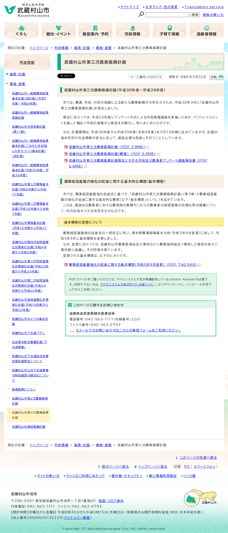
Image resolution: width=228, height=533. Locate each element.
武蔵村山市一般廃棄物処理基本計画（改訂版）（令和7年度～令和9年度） (30, 98)
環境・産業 (104, 48)
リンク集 (190, 475)
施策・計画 (82, 48)
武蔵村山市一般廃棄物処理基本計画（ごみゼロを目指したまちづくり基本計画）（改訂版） (30, 148)
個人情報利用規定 (163, 475)
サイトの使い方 (48, 475)
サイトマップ (130, 7)
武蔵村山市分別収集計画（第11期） (29, 129)
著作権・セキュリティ (127, 475)
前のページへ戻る (115, 466)
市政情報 (61, 48)
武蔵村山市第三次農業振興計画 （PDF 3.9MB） (109, 147)
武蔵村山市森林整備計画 (29, 426)
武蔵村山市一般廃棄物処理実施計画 (30, 115)
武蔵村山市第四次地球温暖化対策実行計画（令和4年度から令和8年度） (30, 247)
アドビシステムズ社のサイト (129, 284)
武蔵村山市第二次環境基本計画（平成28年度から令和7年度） (30, 208)
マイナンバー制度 (77, 517)
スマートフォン (204, 466)
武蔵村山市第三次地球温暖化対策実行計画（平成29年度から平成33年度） (30, 266)
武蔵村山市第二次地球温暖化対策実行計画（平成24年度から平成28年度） (30, 285)
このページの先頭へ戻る (198, 457)
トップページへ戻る (153, 466)
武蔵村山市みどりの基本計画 (30, 321)
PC (187, 466)
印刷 (214, 76)
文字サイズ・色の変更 (161, 7)
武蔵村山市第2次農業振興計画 (30, 401)
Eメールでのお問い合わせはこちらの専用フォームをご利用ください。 (128, 330)
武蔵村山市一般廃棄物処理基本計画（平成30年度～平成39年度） (30, 170)
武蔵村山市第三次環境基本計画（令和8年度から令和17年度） (30, 189)
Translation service (204, 7)
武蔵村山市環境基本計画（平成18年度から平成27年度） (29, 227)
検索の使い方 (213, 14)
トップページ (39, 48)
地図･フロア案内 (111, 500)
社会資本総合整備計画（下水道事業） (29, 344)
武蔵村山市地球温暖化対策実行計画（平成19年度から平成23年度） (30, 304)
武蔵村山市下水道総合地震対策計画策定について (30, 359)
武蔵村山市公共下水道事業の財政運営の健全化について (30, 375)
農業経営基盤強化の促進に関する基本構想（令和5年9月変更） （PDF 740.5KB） (135, 264)
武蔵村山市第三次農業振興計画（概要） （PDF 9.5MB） (114, 153)
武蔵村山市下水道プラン (28, 333)
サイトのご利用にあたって (85, 475)
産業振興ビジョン (24, 389)
